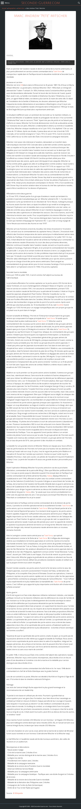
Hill (21, 85)
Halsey (49, 476)
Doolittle (60, 305)
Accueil (4, 8)
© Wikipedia (18, 793)
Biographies (12, 8)
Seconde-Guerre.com (40, 3)
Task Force (57, 71)
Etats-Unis (21, 8)
